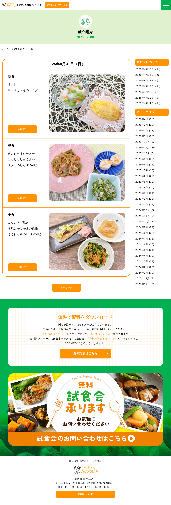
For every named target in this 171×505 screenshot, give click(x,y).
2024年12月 (142, 210)
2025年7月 (141, 170)
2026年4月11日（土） (148, 103)
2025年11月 (142, 147)
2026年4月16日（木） (148, 75)
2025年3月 (141, 193)
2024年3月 (141, 261)
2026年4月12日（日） (148, 98)
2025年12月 (142, 142)
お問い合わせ (85, 494)
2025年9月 (141, 159)
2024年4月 (141, 255)
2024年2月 (141, 267)
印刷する (22, 129)
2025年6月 (141, 176)
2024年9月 (141, 227)
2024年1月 (141, 272)
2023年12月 (142, 278)
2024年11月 (142, 216)
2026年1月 (141, 136)
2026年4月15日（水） (148, 80)
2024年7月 (141, 238)
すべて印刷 (66, 287)
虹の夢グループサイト (56, 5)
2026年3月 (141, 125)
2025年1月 (141, 204)
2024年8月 (141, 233)
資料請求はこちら (85, 353)
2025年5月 (141, 182)
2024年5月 (141, 250)
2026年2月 (141, 130)
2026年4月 (141, 119)
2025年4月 (141, 187)
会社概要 (97, 461)
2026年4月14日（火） (148, 86)
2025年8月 (141, 164)
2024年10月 (142, 221)
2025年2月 (141, 199)
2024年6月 (141, 244)
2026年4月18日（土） (148, 69)
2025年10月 (142, 153)
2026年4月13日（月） (148, 92)
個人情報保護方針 (79, 461)
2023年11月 (142, 284)
